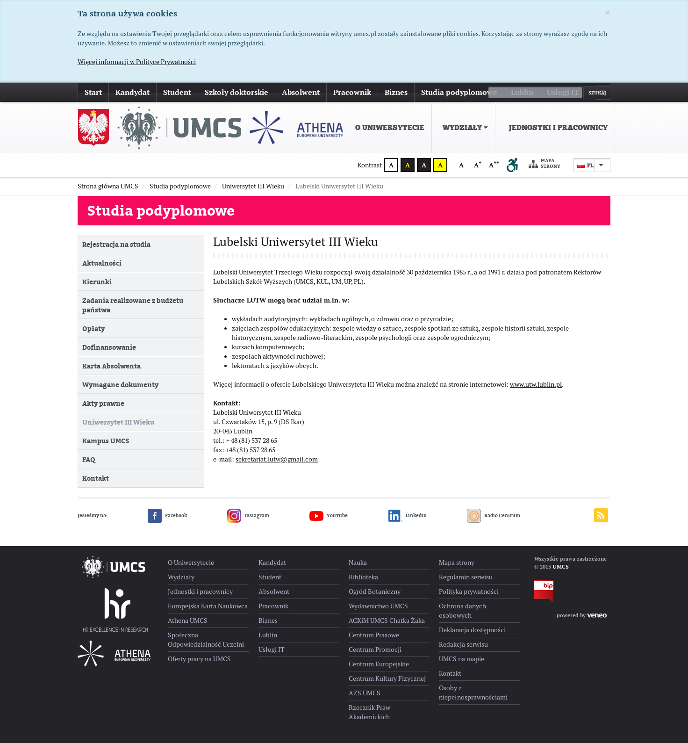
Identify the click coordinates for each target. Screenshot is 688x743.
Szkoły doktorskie (236, 92)
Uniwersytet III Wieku (118, 422)
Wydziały (465, 127)
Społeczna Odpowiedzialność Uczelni (206, 640)
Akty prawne (103, 403)
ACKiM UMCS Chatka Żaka (387, 620)
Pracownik (352, 92)
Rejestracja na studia (116, 244)
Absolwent (301, 92)
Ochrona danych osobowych (462, 611)
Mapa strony (544, 164)
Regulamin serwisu (466, 577)
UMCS (560, 566)
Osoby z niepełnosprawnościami (473, 692)
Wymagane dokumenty (120, 385)
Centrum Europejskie (379, 664)
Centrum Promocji (375, 649)
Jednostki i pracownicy (558, 127)
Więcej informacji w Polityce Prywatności (137, 62)
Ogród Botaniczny (375, 591)
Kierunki (97, 282)
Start (93, 92)
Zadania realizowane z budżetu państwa (132, 305)
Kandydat (132, 92)
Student (177, 92)
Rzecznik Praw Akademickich (369, 712)
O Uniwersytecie (389, 127)
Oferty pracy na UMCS (199, 659)
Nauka (358, 562)
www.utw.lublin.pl (536, 389)
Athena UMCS (188, 620)
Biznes (396, 92)
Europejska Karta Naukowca (208, 606)
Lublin (522, 92)
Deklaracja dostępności (472, 630)
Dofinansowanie (109, 347)
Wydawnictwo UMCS (378, 606)
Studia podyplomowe (459, 92)
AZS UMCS (364, 693)
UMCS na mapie (461, 659)
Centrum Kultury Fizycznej (387, 678)
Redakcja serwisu (463, 644)
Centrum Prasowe (374, 635)
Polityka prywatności (469, 591)
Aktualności (102, 263)
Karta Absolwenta (111, 366)
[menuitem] (388, 127)
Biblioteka (363, 577)
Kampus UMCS (105, 441)
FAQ (88, 459)
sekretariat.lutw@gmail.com (277, 464)
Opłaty (93, 328)
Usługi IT (563, 92)
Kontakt (95, 478)
